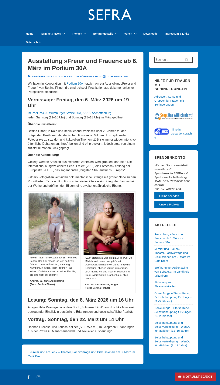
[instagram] (38, 377)
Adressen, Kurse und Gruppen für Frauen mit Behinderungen (169, 100)
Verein (131, 33)
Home (29, 33)
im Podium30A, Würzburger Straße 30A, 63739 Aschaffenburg (69, 113)
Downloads (150, 33)
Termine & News (53, 33)
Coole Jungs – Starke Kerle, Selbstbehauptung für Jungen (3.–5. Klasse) (172, 297)
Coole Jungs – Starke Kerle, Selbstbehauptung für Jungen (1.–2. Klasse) (172, 311)
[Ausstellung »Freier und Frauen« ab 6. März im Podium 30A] (117, 76)
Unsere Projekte (169, 204)
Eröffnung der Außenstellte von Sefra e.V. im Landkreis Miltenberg (171, 271)
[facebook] (28, 377)
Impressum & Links (177, 33)
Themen (80, 33)
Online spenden (169, 196)
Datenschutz (34, 42)
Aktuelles (65, 76)
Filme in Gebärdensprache (173, 133)
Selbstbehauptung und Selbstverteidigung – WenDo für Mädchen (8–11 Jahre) (172, 341)
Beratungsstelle (106, 33)
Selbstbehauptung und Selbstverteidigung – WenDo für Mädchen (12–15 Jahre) (172, 326)
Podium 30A (75, 83)
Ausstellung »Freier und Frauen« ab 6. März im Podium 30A (169, 238)
